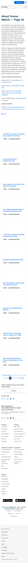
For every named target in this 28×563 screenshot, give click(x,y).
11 (13, 375)
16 (4, 378)
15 (25, 375)
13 (19, 375)
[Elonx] (5, 398)
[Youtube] (10, 398)
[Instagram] (13, 398)
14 (22, 375)
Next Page (21, 378)
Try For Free (19, 2)
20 (16, 378)
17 (7, 378)
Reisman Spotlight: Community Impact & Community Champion (11, 93)
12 (16, 375)
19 (13, 378)
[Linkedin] (5, 114)
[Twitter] (2, 114)
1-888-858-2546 (10, 408)
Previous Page (6, 375)
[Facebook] (2, 398)
